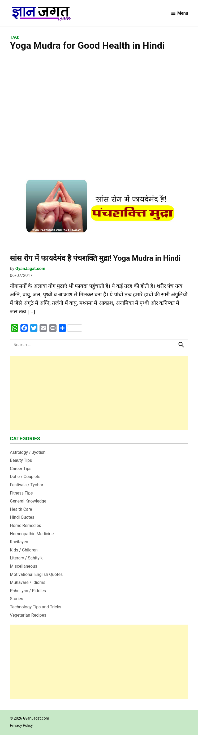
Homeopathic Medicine (32, 533)
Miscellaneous (23, 566)
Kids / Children (23, 550)
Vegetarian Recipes (28, 615)
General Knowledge (28, 501)
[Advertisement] (99, 104)
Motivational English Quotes (36, 574)
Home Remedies (25, 525)
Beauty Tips (21, 460)
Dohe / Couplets (25, 476)
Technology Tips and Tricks (35, 606)
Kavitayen (19, 541)
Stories (16, 598)
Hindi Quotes (22, 517)
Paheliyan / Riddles (28, 590)
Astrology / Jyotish (27, 452)
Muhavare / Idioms (27, 582)
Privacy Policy (21, 725)
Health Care (21, 509)
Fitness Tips (21, 493)
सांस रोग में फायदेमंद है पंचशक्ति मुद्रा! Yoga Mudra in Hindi (95, 258)
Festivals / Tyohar (26, 484)
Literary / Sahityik (26, 557)
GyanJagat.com (30, 268)
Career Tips (20, 468)
